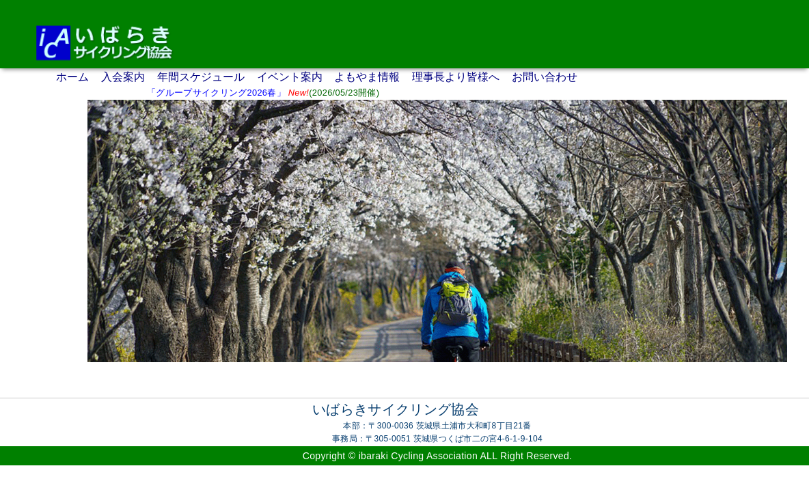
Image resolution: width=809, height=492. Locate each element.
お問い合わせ (544, 77)
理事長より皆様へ (455, 77)
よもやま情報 (367, 77)
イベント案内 (290, 77)
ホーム (72, 77)
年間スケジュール (201, 77)
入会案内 (123, 77)
